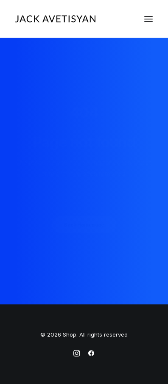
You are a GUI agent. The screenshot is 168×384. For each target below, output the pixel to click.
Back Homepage (84, 225)
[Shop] (55, 18)
